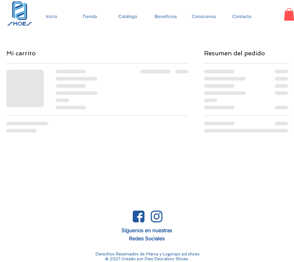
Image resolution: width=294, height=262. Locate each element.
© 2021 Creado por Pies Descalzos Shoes (146, 258)
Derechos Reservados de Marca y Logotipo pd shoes (148, 253)
